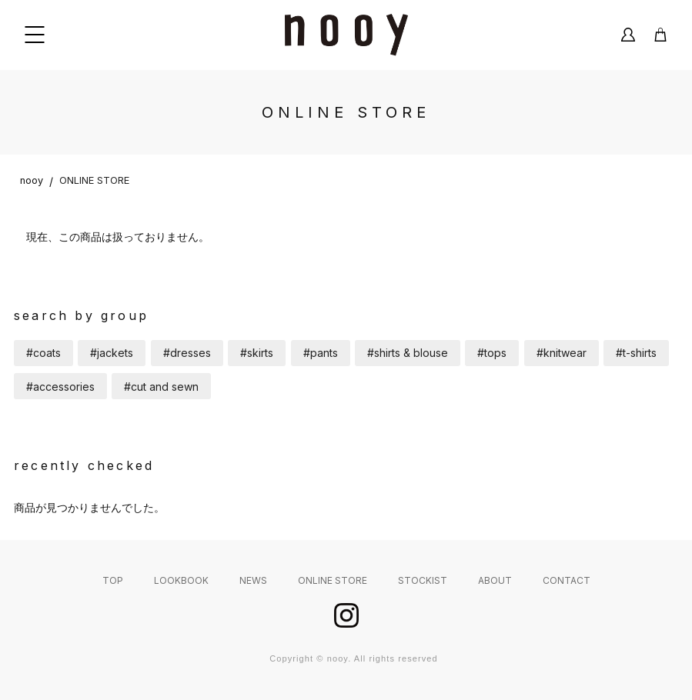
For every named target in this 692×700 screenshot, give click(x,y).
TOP (112, 580)
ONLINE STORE (94, 180)
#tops (491, 352)
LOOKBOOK (181, 580)
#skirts (256, 352)
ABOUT (495, 580)
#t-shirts (636, 352)
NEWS (253, 580)
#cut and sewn (161, 386)
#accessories (60, 386)
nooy (31, 180)
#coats (43, 352)
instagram (346, 615)
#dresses (187, 352)
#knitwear (562, 352)
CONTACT (566, 580)
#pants (320, 352)
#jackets (111, 352)
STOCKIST (422, 580)
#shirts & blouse (407, 352)
